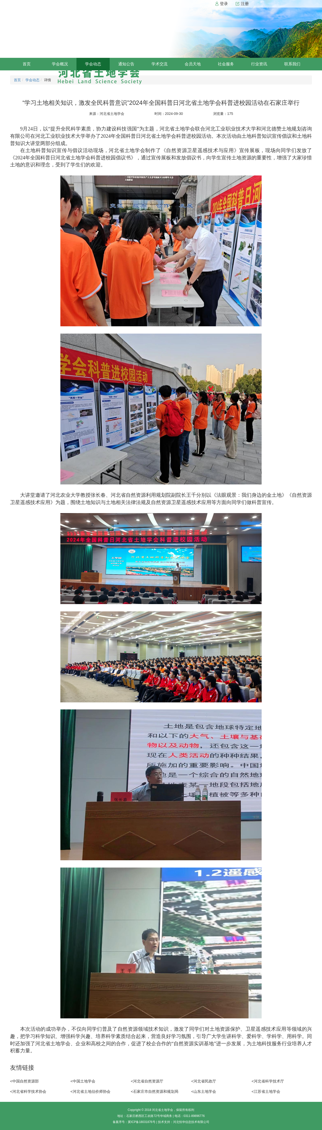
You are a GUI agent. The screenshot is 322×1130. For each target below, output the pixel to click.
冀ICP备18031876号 (141, 1122)
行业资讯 (259, 64)
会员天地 (193, 64)
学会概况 (60, 64)
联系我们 (292, 64)
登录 (221, 4)
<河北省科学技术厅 (268, 1081)
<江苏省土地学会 (266, 1091)
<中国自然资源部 (24, 1081)
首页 (27, 64)
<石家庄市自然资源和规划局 (154, 1091)
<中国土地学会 (82, 1081)
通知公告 (126, 64)
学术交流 (159, 64)
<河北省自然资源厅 (147, 1081)
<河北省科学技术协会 (28, 1091)
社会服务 (226, 64)
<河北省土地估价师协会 (90, 1091)
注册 (242, 4)
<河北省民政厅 (203, 1081)
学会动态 (93, 64)
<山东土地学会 (203, 1091)
